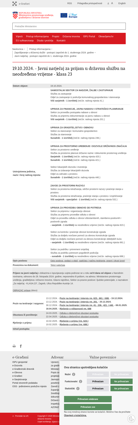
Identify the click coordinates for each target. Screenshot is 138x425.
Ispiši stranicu (14, 346)
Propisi (55, 36)
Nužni (67, 380)
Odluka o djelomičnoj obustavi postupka (79, 313)
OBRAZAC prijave (22, 290)
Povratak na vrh (21, 416)
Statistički (70, 395)
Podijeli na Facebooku (21, 346)
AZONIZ (55, 407)
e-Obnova (17, 372)
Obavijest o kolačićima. (75, 415)
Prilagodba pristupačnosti (89, 3)
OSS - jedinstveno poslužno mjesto (29, 386)
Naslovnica (17, 49)
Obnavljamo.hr (106, 36)
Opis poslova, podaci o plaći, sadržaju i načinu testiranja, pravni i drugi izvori (88, 260)
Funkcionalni (71, 387)
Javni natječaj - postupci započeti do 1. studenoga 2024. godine (45, 56)
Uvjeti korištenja (44, 422)
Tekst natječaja (58, 265)
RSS (69, 3)
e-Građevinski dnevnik (23, 369)
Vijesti (19, 36)
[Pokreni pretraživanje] (122, 26)
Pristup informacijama (37, 36)
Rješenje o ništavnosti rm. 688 (75, 308)
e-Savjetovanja (19, 379)
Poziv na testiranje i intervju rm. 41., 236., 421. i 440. (87, 305)
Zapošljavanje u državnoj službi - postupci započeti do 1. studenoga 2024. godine (54, 52)
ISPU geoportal (19, 362)
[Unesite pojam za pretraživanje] (59, 26)
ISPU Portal (89, 36)
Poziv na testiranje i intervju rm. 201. (79, 301)
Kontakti (61, 40)
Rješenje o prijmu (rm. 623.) (74, 321)
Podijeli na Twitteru (27, 346)
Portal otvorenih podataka (25, 383)
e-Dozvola (17, 365)
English (122, 3)
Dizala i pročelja (45, 40)
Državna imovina (71, 36)
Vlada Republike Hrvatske (102, 362)
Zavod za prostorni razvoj (102, 365)
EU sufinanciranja (25, 40)
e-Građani (17, 376)
